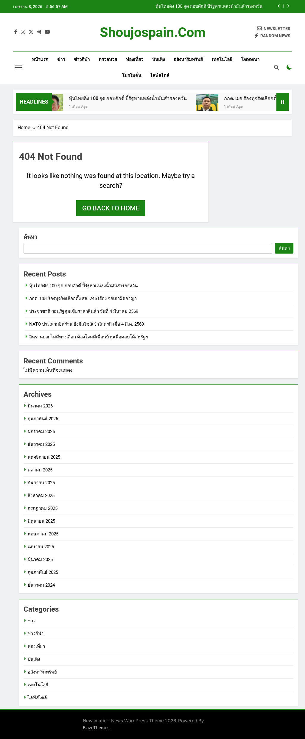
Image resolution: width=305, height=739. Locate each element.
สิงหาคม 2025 (41, 495)
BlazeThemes (96, 727)
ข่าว (61, 59)
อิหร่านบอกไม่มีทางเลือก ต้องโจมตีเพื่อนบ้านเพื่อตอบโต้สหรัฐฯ (88, 337)
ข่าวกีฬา (82, 59)
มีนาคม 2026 (40, 406)
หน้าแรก (40, 59)
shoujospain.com (153, 32)
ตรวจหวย (108, 59)
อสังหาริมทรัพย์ (188, 59)
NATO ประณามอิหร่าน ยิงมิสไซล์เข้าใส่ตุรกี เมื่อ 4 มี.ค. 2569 (86, 324)
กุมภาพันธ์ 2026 (43, 418)
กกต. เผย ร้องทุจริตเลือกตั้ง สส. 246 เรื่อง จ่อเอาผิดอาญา (83, 298)
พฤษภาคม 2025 (43, 534)
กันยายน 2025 (41, 482)
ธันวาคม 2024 (41, 585)
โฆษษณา (250, 59)
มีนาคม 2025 (40, 559)
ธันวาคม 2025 (41, 444)
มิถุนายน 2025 (41, 521)
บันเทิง (158, 59)
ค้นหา (30, 237)
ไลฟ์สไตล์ (159, 75)
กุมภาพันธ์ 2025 (43, 572)
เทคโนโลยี (222, 59)
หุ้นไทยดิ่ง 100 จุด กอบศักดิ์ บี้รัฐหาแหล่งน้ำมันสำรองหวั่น (208, 6)
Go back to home (110, 208)
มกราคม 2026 (41, 431)
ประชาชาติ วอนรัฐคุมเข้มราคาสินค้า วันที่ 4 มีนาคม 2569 (83, 311)
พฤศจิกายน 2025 (44, 457)
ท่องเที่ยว (134, 59)
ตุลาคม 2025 (40, 470)
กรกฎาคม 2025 (42, 508)
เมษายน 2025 (41, 546)
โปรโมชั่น (131, 75)
